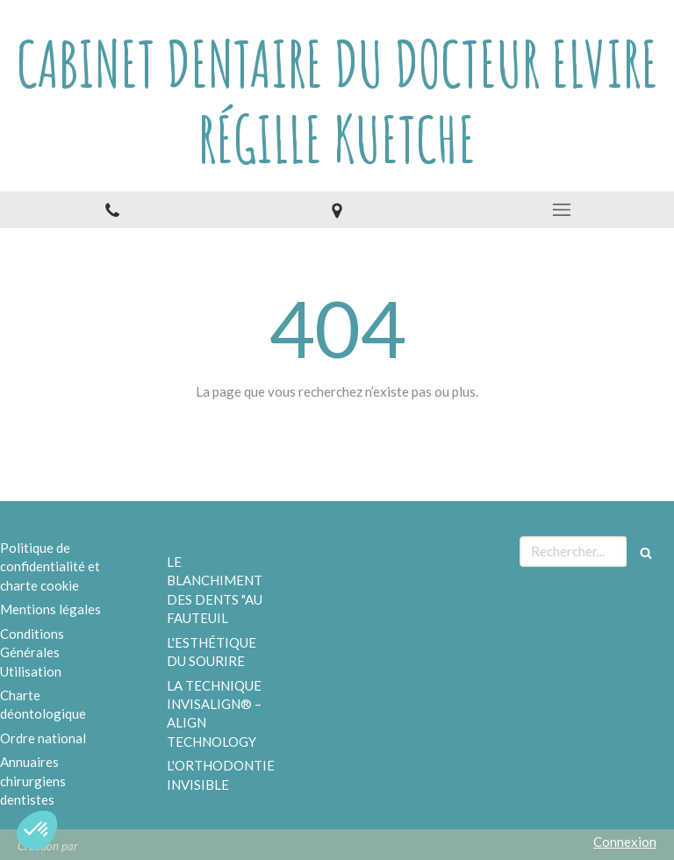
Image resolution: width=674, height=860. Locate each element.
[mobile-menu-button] (561, 209)
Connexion (624, 841)
